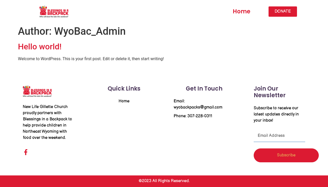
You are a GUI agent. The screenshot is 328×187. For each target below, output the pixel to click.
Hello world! (39, 46)
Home (241, 11)
